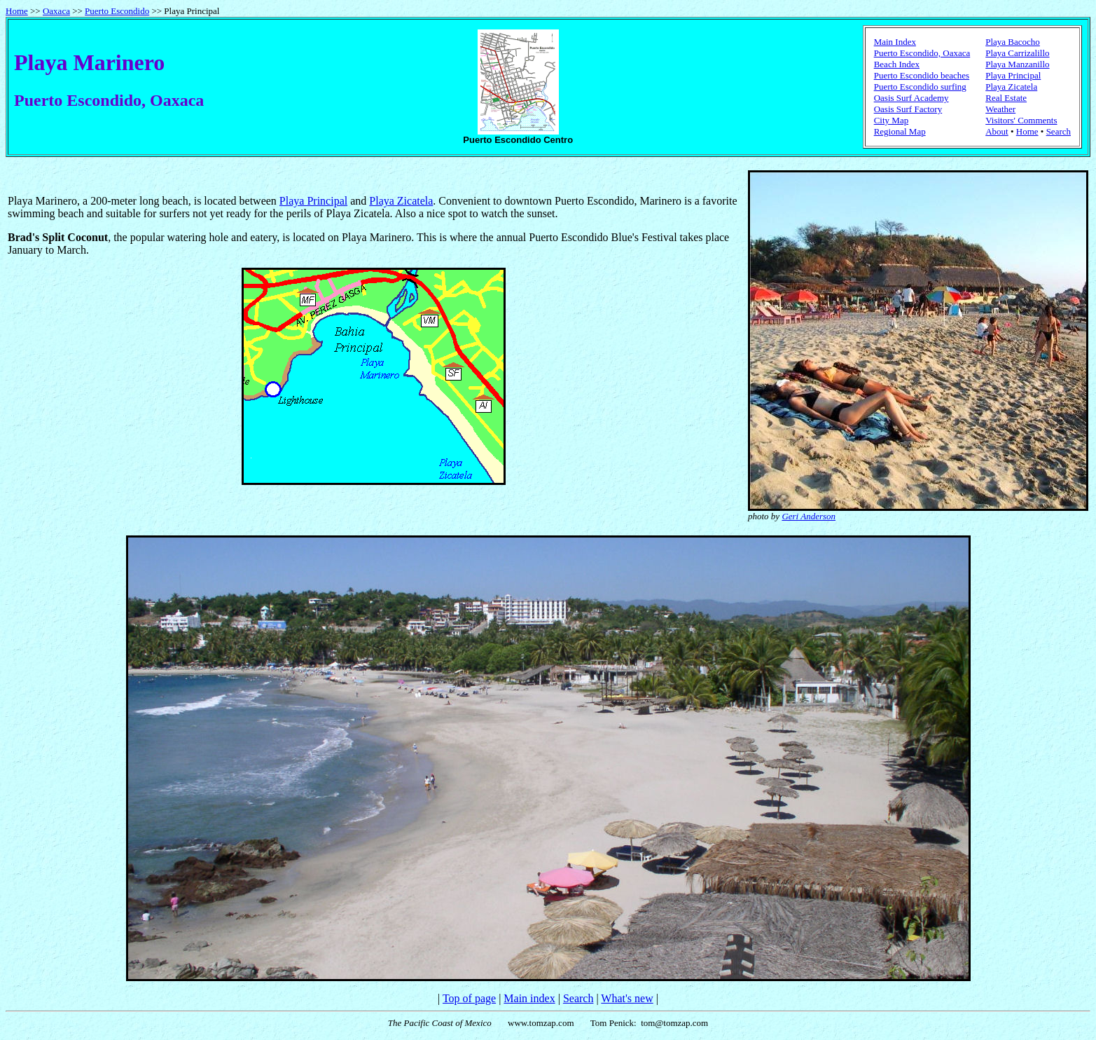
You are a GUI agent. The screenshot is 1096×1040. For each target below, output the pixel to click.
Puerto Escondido (117, 11)
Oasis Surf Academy (911, 98)
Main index (529, 998)
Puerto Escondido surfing (920, 86)
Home (17, 11)
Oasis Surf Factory (908, 109)
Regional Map (900, 131)
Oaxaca (56, 11)
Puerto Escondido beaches (921, 75)
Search (1058, 131)
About (996, 131)
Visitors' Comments (1021, 120)
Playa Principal (1013, 75)
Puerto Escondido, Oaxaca (922, 53)
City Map (891, 120)
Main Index (895, 41)
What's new (627, 998)
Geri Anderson (808, 516)
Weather (1000, 109)
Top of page (469, 998)
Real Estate (1006, 98)
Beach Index (897, 64)
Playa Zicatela (1011, 86)
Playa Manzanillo (1017, 64)
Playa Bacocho (1012, 41)
